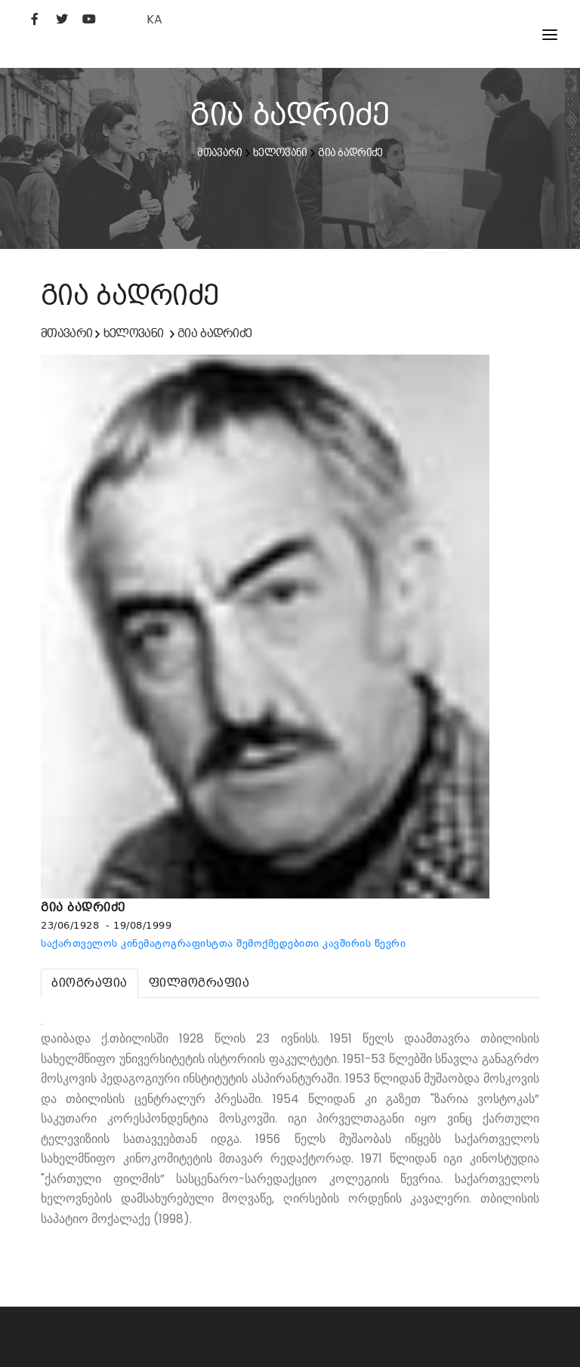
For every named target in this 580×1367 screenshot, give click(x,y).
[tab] (89, 983)
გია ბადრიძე (350, 152)
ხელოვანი (280, 152)
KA (154, 19)
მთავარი (219, 152)
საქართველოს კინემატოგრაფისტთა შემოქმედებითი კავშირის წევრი (223, 943)
